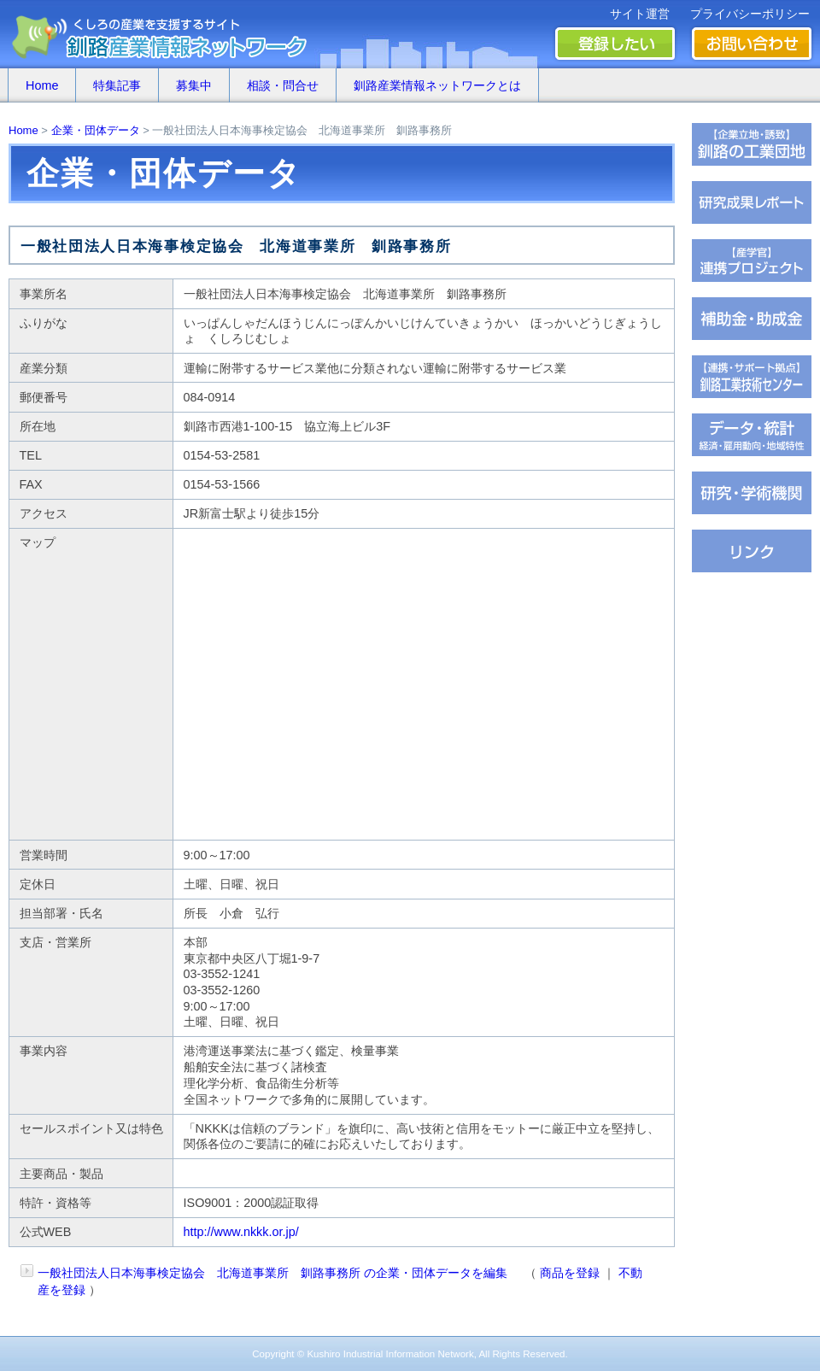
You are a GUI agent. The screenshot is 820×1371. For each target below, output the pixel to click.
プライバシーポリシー (750, 14)
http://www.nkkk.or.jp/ (241, 1232)
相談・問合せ (283, 85)
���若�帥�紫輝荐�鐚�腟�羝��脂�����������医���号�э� (751, 434)
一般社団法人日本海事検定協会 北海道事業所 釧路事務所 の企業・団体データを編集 (272, 1273)
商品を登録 (570, 1273)
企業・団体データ (95, 130)
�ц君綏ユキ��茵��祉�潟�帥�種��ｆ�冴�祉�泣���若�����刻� (751, 376)
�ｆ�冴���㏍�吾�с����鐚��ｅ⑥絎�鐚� (751, 260)
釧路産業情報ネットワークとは (437, 85)
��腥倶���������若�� (751, 202)
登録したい (615, 43)
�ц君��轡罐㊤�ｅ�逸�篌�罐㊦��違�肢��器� (751, 144)
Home (42, 85)
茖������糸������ (751, 318)
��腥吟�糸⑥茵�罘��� (751, 493)
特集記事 (117, 85)
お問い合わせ (752, 43)
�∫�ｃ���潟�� (751, 551)
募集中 (194, 85)
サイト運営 (640, 14)
